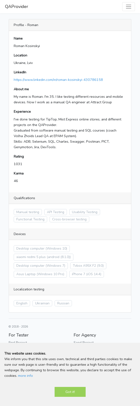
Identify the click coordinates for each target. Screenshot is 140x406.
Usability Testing (84, 212)
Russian (63, 303)
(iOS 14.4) (93, 274)
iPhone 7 (78, 274)
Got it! (70, 391)
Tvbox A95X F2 (84, 265)
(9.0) (100, 265)
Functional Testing (30, 219)
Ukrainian (42, 303)
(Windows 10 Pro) (50, 274)
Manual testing (27, 212)
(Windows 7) (55, 265)
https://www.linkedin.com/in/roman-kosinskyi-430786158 (58, 79)
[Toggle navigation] (128, 6)
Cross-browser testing (69, 219)
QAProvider (16, 6)
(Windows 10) (56, 248)
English (21, 303)
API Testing (55, 212)
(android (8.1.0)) (59, 257)
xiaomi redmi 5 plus (31, 257)
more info (25, 375)
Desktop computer (30, 248)
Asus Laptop (26, 274)
